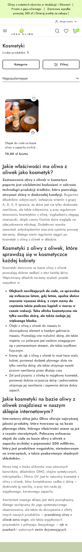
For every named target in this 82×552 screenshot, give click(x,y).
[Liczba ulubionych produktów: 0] (66, 31)
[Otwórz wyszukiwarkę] (57, 31)
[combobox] (41, 78)
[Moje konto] (66, 21)
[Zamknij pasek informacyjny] (78, 9)
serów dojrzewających (50, 529)
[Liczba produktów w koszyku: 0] (74, 31)
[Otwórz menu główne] (4, 30)
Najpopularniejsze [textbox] (15, 78)
